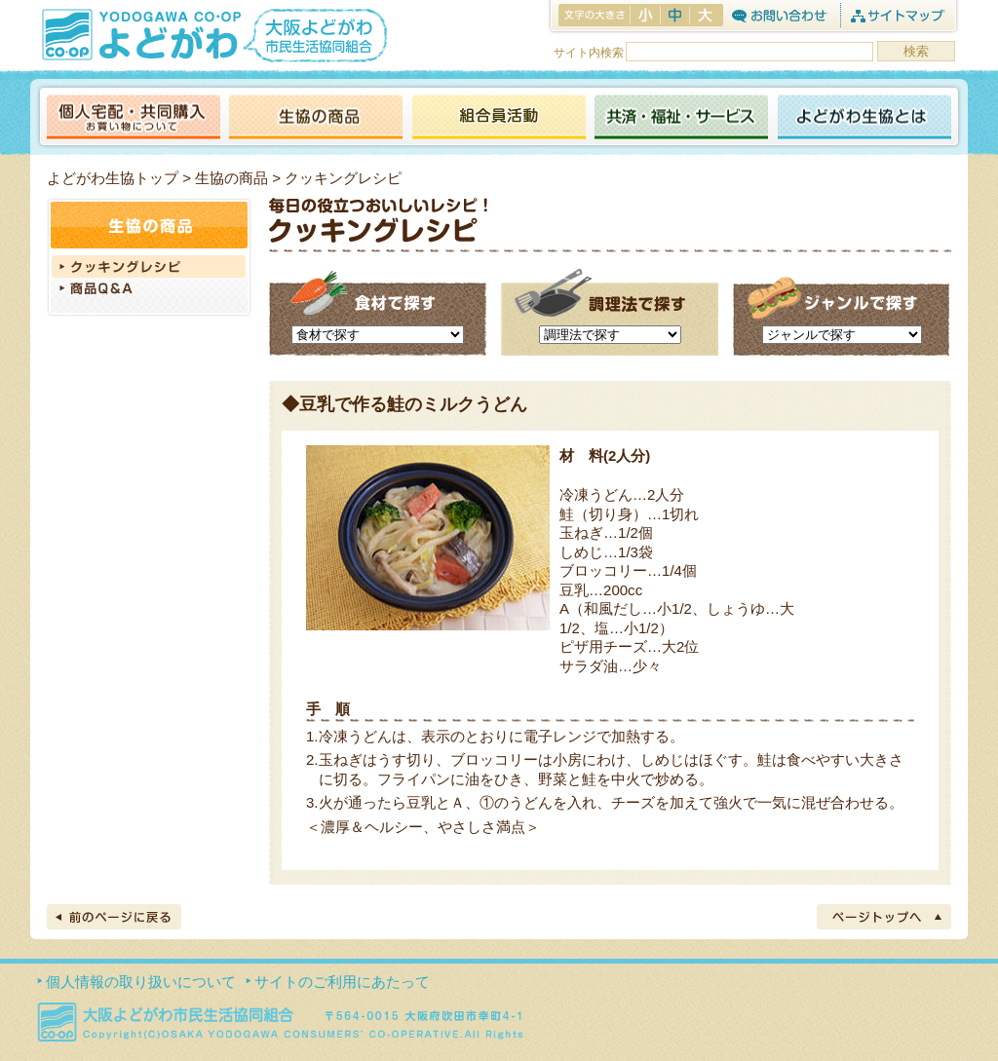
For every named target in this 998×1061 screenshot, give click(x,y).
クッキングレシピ (149, 266)
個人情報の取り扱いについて (141, 981)
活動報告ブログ (498, 118)
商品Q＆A (149, 290)
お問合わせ (779, 15)
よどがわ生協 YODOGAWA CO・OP (139, 34)
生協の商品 (316, 118)
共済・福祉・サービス (681, 118)
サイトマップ (897, 15)
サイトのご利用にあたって (342, 981)
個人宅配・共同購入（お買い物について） (133, 118)
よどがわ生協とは (864, 118)
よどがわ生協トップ (112, 178)
